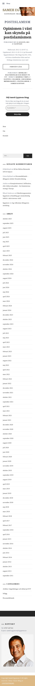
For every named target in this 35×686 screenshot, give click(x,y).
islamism (16, 79)
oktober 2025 (7, 219)
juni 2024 (6, 287)
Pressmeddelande (8, 598)
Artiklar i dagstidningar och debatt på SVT (17, 75)
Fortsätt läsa (16, 66)
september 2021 (8, 402)
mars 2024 (6, 301)
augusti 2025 (7, 228)
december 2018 (8, 498)
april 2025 (6, 246)
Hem (4, 126)
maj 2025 (6, 242)
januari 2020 (7, 461)
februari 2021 (7, 415)
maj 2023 (6, 338)
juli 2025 (6, 232)
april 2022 (6, 370)
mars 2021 (6, 411)
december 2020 (8, 425)
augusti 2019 (7, 479)
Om (4, 131)
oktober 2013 (7, 566)
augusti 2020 (7, 443)
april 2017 (6, 521)
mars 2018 (6, 511)
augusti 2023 (7, 329)
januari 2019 (7, 493)
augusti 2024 (7, 278)
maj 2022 (6, 365)
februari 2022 (7, 379)
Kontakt (5, 136)
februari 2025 (7, 255)
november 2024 (8, 264)
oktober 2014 (7, 548)
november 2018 (8, 502)
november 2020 (8, 429)
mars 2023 (6, 347)
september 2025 (8, 223)
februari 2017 (7, 525)
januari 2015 (7, 539)
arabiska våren (22, 77)
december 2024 (8, 260)
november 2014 (8, 544)
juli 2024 (6, 283)
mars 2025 (6, 251)
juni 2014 (6, 553)
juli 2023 (6, 333)
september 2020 (8, 438)
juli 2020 (6, 447)
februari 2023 (7, 351)
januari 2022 (7, 383)
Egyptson (18, 44)
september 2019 (8, 475)
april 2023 (6, 342)
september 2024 (8, 274)
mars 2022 (6, 374)
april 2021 (6, 406)
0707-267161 (8, 628)
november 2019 (8, 466)
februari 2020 (7, 457)
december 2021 (8, 388)
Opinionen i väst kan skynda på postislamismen (17, 32)
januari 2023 (7, 356)
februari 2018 (7, 516)
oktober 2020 (7, 434)
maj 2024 (6, 292)
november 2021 (8, 393)
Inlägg (5, 593)
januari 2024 (7, 310)
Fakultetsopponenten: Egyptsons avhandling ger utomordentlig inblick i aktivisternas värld (17, 195)
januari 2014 (7, 562)
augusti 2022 (7, 361)
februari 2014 (7, 557)
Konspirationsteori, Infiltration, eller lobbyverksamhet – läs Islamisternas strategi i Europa (17, 186)
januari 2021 (7, 420)
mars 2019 (6, 489)
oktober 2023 (7, 319)
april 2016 (6, 534)
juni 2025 (6, 237)
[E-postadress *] (17, 107)
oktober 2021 (7, 397)
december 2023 (8, 315)
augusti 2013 (7, 571)
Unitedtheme (8, 683)
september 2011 (8, 576)
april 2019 (6, 484)
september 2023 (8, 324)
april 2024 (6, 296)
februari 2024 (7, 306)
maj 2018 (6, 507)
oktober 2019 (7, 470)
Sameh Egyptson (17, 10)
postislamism (23, 81)
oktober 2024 (7, 269)
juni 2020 (6, 452)
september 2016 (8, 530)
